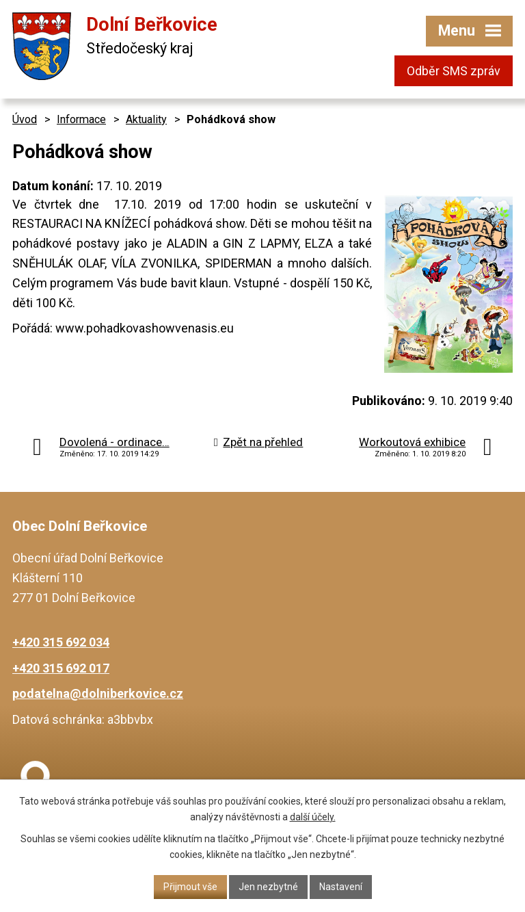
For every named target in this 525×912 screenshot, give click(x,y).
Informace (81, 119)
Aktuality (146, 119)
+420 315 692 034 (60, 642)
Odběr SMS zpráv (453, 71)
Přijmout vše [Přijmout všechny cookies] (190, 886)
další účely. (313, 816)
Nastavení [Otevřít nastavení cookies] (340, 886)
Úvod (24, 119)
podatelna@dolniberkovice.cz (97, 693)
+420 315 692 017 (60, 668)
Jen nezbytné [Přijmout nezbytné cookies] (268, 886)
